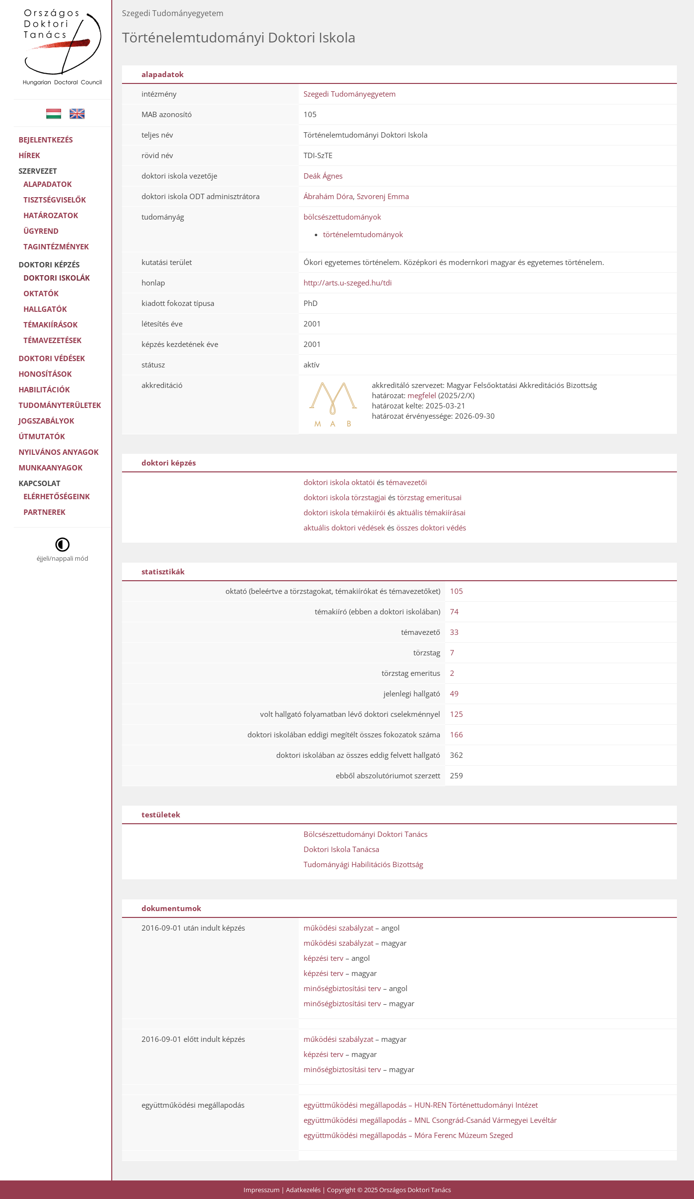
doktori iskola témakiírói (345, 512)
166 (456, 734)
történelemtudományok (363, 234)
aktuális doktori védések (344, 527)
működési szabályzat (338, 928)
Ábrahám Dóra (328, 196)
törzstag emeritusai (429, 497)
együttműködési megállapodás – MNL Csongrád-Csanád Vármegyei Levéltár (430, 1120)
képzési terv (324, 958)
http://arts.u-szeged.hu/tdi (348, 282)
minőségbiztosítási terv (342, 988)
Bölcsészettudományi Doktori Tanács (366, 834)
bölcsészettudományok (342, 217)
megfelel (422, 395)
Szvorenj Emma (383, 196)
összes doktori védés (431, 527)
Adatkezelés (303, 1189)
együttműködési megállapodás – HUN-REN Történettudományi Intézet (421, 1105)
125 (456, 714)
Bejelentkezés (46, 139)
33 (454, 632)
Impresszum (262, 1189)
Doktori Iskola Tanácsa (341, 849)
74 (454, 611)
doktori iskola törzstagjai (345, 497)
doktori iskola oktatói (339, 482)
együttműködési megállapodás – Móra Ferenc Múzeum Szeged (408, 1135)
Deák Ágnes (323, 176)
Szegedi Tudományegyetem (350, 94)
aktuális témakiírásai (431, 512)
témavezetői (406, 482)
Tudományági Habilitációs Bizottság (363, 864)
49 (454, 693)
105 (456, 591)
